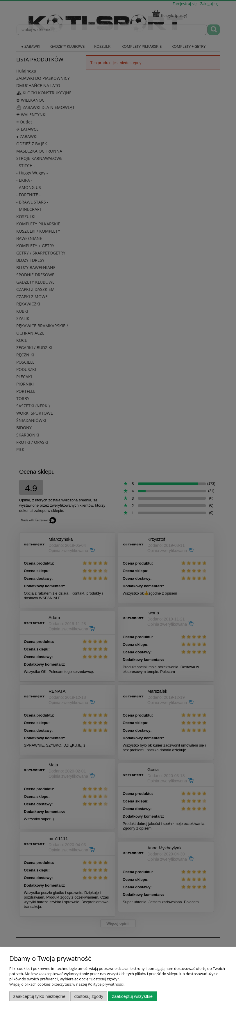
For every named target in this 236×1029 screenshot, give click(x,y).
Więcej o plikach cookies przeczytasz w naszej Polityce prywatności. (66, 984)
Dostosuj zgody (88, 996)
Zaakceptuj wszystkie (132, 996)
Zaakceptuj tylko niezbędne (39, 996)
